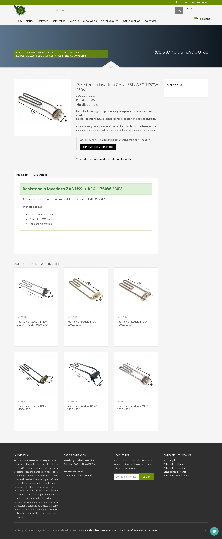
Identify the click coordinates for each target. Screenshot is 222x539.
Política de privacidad (175, 468)
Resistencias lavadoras (72, 55)
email (89, 475)
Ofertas (43, 21)
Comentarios (40, 174)
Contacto (150, 21)
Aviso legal (169, 460)
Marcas (74, 21)
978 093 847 (202, 2)
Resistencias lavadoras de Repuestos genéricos (110, 158)
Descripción (22, 174)
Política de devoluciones (176, 475)
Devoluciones (109, 21)
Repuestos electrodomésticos (35, 55)
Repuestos (58, 21)
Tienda (30, 21)
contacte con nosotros (98, 146)
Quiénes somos (131, 21)
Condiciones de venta (175, 471)
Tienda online (35, 52)
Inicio (18, 21)
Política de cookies (173, 464)
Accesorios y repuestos (62, 52)
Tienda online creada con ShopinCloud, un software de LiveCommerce (121, 530)
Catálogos (90, 21)
